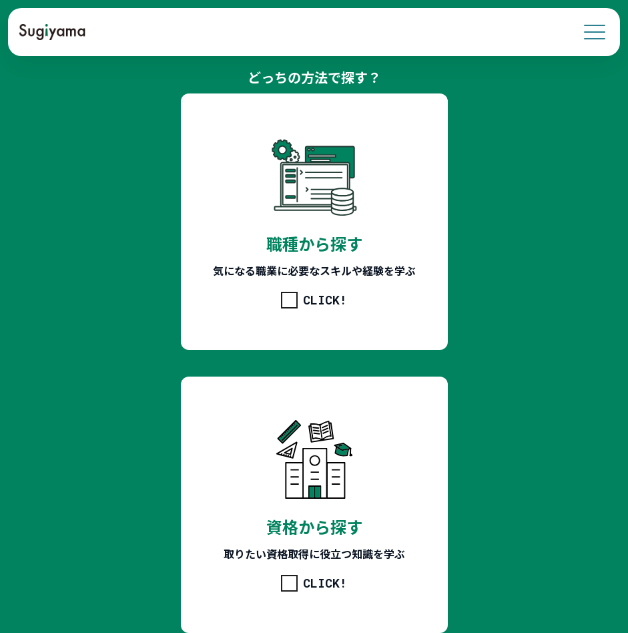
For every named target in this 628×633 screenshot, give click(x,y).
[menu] (594, 32)
